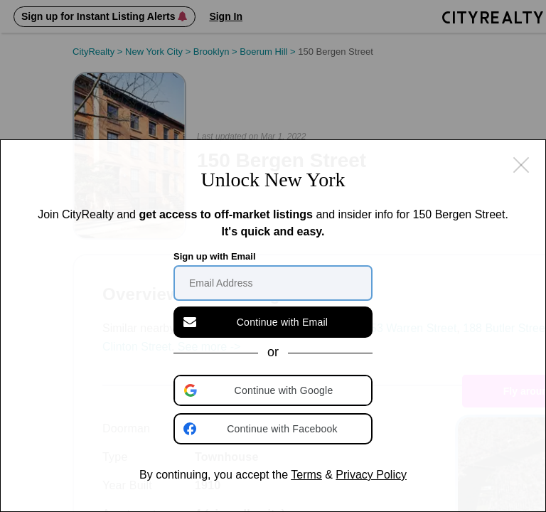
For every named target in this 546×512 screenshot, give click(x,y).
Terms (306, 475)
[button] (274, 390)
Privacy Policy (371, 475)
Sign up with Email (214, 256)
